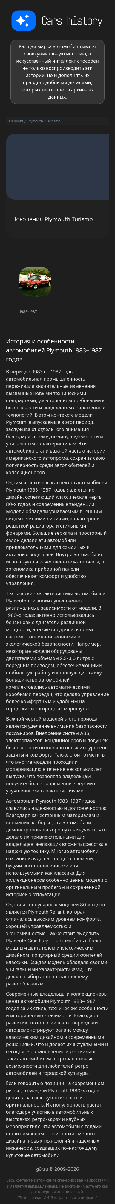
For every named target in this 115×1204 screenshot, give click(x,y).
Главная (16, 121)
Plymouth (35, 121)
